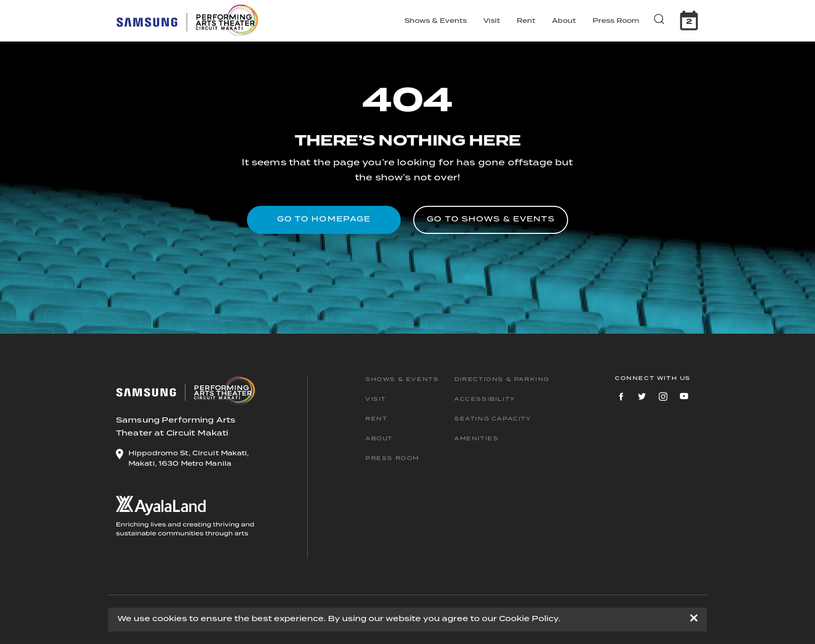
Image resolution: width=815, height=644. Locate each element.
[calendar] (689, 20)
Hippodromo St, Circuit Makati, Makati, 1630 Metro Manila (188, 458)
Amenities (476, 439)
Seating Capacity (492, 419)
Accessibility (484, 399)
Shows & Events (435, 21)
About (564, 21)
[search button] (660, 18)
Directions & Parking (501, 379)
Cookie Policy (528, 619)
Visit (491, 21)
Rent (526, 21)
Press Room (616, 21)
